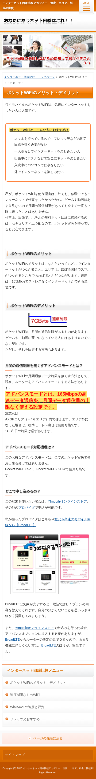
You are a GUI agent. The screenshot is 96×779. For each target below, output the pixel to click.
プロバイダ (26, 507)
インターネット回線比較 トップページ (29, 77)
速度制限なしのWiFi (25, 695)
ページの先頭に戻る (48, 738)
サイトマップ (15, 755)
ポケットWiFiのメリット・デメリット (38, 682)
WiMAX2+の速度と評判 (27, 707)
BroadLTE (12, 639)
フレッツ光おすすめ (25, 719)
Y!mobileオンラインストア (67, 501)
